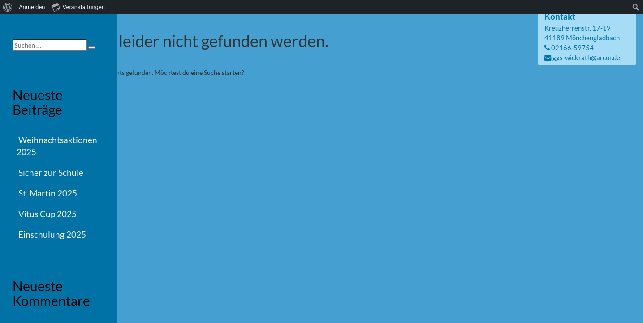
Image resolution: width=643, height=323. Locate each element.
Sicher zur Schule (50, 172)
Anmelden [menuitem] (32, 7)
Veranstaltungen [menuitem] (78, 6)
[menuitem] (8, 7)
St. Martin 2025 (47, 193)
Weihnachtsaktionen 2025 (57, 146)
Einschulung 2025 (52, 234)
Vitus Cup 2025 (47, 214)
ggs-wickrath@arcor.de (586, 57)
